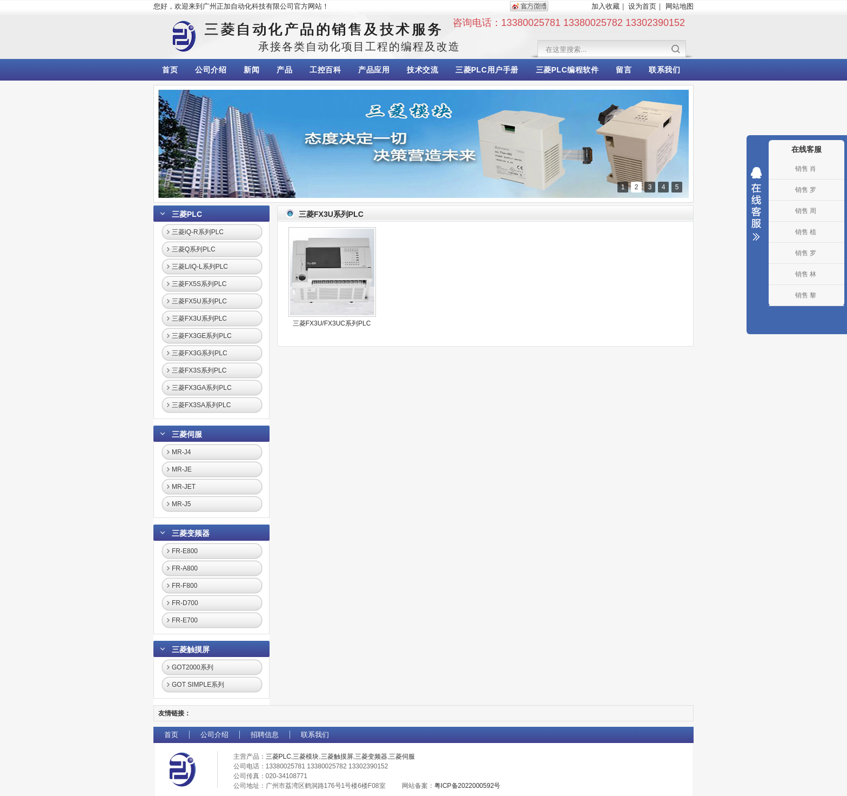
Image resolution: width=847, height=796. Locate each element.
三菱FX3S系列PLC (199, 370)
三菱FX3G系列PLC (199, 353)
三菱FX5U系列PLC (199, 301)
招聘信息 (265, 735)
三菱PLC (187, 214)
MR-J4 (181, 452)
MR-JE (182, 469)
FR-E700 (185, 620)
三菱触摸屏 (191, 649)
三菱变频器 (191, 533)
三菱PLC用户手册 (487, 69)
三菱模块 (306, 756)
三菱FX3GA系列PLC (202, 388)
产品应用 (373, 69)
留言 (623, 69)
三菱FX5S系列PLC (199, 284)
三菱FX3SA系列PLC (201, 405)
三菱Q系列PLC (194, 249)
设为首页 (642, 6)
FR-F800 (184, 585)
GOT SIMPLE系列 (198, 684)
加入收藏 (605, 6)
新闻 (251, 69)
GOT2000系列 (192, 667)
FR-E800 (185, 551)
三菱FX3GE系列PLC (202, 336)
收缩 (756, 204)
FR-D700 (185, 603)
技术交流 (422, 69)
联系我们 (664, 69)
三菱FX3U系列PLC (199, 318)
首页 (170, 69)
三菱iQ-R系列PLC (198, 232)
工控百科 (325, 69)
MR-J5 (181, 504)
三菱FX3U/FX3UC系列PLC (332, 323)
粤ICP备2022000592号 (467, 786)
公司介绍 (210, 69)
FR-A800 (185, 568)
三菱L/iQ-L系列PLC (200, 266)
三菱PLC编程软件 (567, 69)
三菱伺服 (187, 434)
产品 (284, 69)
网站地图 (680, 6)
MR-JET (184, 486)
